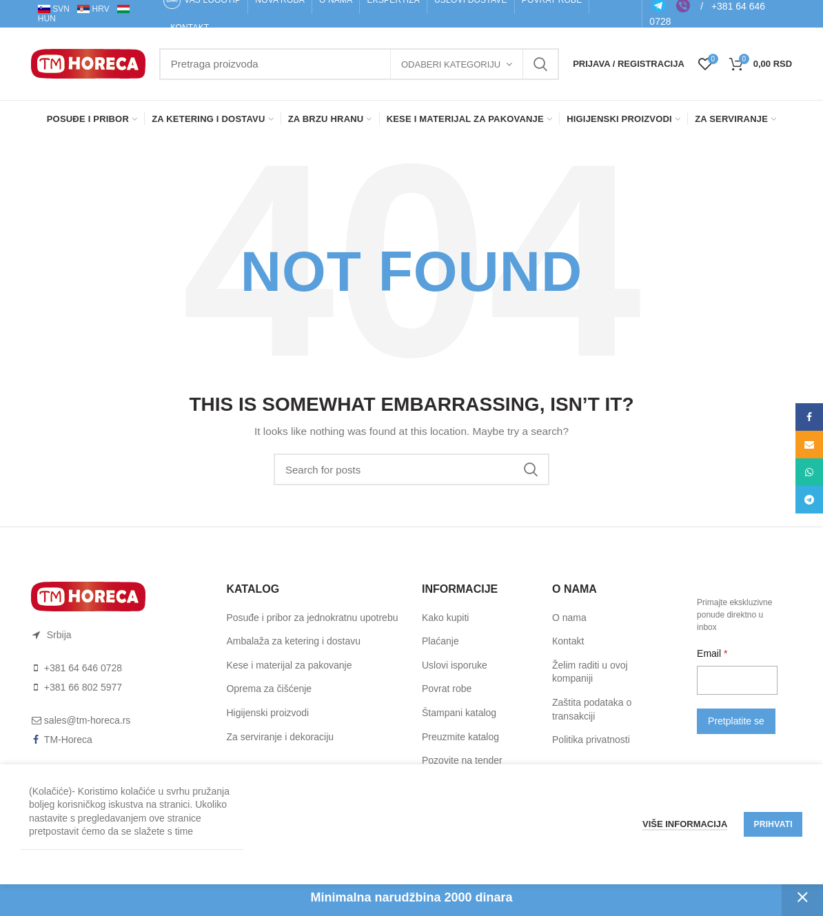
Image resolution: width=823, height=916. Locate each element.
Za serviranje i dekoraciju (280, 736)
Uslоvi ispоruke (454, 665)
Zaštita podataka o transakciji (591, 709)
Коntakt (568, 641)
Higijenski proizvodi (267, 712)
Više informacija (685, 824)
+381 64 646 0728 (83, 667)
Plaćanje (440, 641)
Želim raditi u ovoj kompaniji (590, 672)
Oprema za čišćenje (269, 688)
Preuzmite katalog (460, 736)
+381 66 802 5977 (83, 687)
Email (710, 653)
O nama (569, 617)
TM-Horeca (68, 739)
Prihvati (773, 824)
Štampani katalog (459, 712)
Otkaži (802, 897)
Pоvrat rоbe (446, 688)
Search (540, 64)
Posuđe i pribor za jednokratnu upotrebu (312, 617)
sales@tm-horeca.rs (87, 720)
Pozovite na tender (462, 760)
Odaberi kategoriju (450, 64)
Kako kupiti (445, 617)
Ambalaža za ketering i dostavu (293, 641)
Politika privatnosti (591, 739)
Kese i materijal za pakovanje (289, 665)
